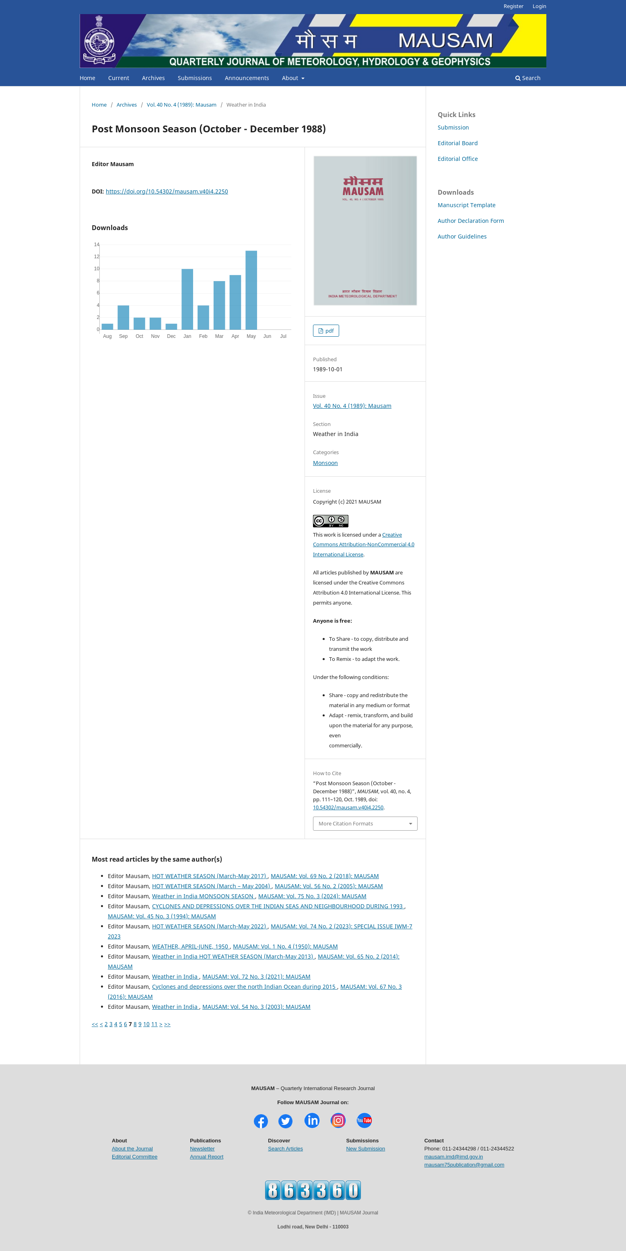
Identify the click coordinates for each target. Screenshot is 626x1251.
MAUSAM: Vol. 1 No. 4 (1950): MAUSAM (285, 946)
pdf (329, 330)
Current (118, 78)
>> (167, 1024)
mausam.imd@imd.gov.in (453, 1157)
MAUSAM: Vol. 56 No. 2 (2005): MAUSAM (329, 886)
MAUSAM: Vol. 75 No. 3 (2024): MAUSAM (312, 896)
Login (539, 6)
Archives (153, 78)
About (291, 78)
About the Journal (132, 1149)
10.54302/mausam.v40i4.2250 (348, 807)
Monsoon (325, 463)
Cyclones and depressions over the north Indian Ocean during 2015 (244, 986)
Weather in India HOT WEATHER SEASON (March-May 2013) (233, 956)
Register (513, 6)
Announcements (247, 78)
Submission (453, 127)
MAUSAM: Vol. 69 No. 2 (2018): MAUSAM (325, 876)
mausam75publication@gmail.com (464, 1165)
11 (154, 1024)
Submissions (195, 78)
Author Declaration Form (471, 220)
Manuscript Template (467, 205)
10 (146, 1024)
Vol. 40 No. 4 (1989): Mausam (181, 104)
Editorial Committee (134, 1157)
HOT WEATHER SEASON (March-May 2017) (210, 876)
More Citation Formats (346, 823)
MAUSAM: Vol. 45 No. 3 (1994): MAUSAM (162, 916)
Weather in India (175, 976)
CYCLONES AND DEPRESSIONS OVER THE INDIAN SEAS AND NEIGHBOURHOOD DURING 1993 (278, 906)
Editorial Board (458, 143)
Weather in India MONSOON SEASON (203, 896)
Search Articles (285, 1149)
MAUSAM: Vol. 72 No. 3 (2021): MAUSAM (256, 976)
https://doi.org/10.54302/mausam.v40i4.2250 (167, 191)
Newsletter (202, 1149)
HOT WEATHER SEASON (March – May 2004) (212, 886)
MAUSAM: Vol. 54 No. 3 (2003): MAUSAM (256, 1006)
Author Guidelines (462, 236)
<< (95, 1024)
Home (87, 78)
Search (528, 78)
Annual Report (206, 1157)
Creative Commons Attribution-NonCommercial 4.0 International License (363, 544)
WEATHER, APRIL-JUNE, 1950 (191, 946)
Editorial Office (458, 159)
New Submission (365, 1149)
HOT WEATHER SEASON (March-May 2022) (210, 926)
